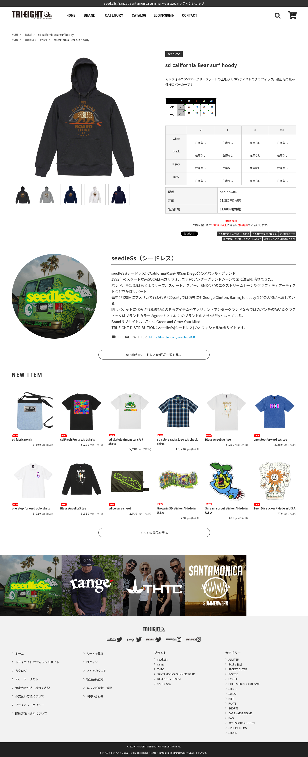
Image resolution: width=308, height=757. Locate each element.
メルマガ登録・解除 (100, 678)
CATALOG (144, 15)
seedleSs (162, 659)
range (160, 664)
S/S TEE (233, 674)
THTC (160, 669)
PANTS (232, 703)
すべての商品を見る (154, 532)
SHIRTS (232, 689)
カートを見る (95, 652)
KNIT (231, 698)
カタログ (21, 665)
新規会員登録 (95, 672)
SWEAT (232, 693)
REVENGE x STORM (169, 679)
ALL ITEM (233, 659)
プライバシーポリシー (30, 691)
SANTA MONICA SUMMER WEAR (176, 674)
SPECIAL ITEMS (237, 728)
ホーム (19, 652)
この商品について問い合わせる (233, 234)
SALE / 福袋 (164, 684)
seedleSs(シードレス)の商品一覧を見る (154, 354)
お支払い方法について (30, 685)
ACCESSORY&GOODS (241, 723)
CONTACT (202, 15)
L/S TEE (233, 679)
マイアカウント (97, 665)
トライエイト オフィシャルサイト (38, 659)
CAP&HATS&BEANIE (240, 713)
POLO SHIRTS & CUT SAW (244, 684)
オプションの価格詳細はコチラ (279, 239)
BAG (231, 718)
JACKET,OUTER (237, 669)
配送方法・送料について (32, 697)
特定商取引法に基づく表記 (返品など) (242, 239)
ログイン (92, 659)
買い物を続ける (287, 234)
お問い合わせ (95, 685)
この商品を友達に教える (264, 234)
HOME (72, 15)
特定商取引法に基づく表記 (33, 678)
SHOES (232, 733)
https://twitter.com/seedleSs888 (176, 337)
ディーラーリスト (27, 672)
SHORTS (233, 708)
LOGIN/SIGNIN (172, 15)
